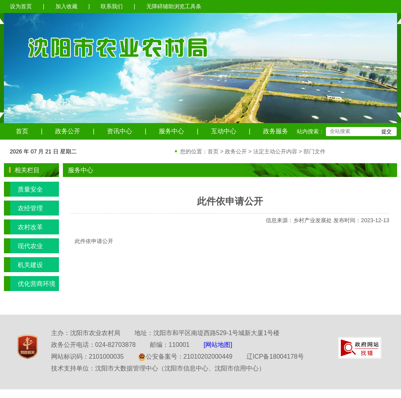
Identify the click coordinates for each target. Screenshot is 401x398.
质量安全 (23, 189)
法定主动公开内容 (275, 151)
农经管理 (23, 208)
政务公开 (67, 131)
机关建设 (23, 264)
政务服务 (275, 131)
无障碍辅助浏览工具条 (173, 6)
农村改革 (23, 226)
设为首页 (21, 6)
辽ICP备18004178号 (275, 356)
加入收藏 (66, 6)
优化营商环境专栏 (29, 283)
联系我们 (112, 6)
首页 (22, 131)
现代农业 (23, 245)
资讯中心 (119, 131)
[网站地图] (218, 344)
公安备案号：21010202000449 (185, 356)
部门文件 (315, 151)
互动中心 (223, 131)
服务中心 (171, 131)
